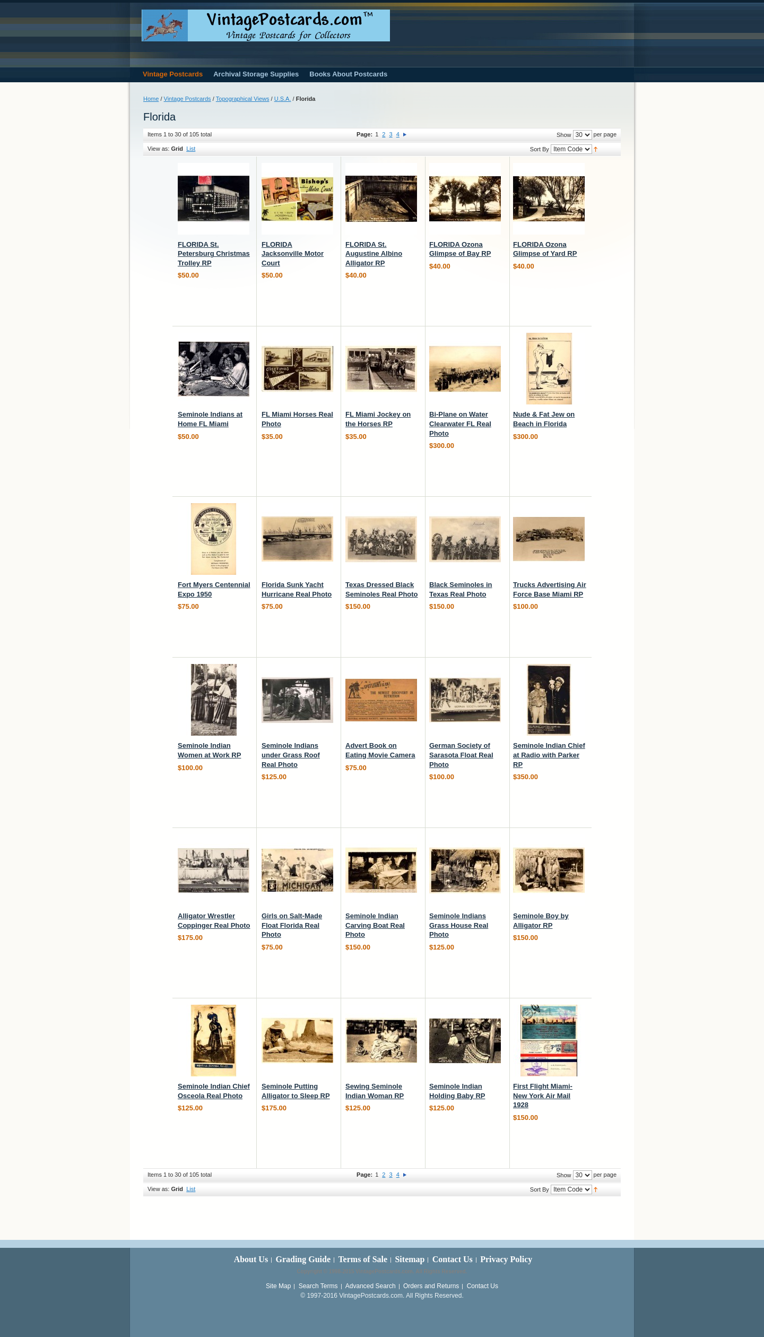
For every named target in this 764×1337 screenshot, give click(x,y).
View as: (158, 148)
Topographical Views (243, 99)
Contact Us (452, 1259)
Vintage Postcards (187, 99)
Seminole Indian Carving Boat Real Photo (375, 925)
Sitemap (409, 1259)
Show (564, 135)
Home (151, 99)
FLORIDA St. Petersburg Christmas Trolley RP (214, 253)
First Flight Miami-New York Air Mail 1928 (542, 1095)
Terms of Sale (362, 1259)
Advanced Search (370, 1286)
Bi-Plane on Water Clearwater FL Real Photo (460, 423)
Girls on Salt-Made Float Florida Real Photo (292, 925)
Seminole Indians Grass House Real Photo (458, 925)
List (190, 148)
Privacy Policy (506, 1259)
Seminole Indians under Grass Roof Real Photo (291, 754)
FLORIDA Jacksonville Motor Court (293, 253)
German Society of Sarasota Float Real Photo (461, 754)
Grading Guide (303, 1259)
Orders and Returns (431, 1286)
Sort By (539, 149)
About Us (251, 1259)
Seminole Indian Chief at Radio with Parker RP (549, 754)
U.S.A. (282, 99)
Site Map (278, 1286)
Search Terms (318, 1286)
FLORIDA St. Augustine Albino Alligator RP (373, 253)
